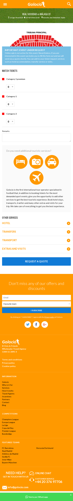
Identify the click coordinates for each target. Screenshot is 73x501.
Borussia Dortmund (44, 448)
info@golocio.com (18, 487)
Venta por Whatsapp (36, 496)
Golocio (5, 382)
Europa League (8, 422)
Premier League (9, 431)
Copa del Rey (7, 428)
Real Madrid (7, 451)
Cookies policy (9, 366)
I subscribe (36, 310)
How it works (7, 391)
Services (5, 388)
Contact (5, 402)
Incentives (6, 396)
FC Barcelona (7, 448)
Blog (4, 405)
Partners (6, 399)
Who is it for (7, 385)
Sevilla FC (6, 457)
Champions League (10, 419)
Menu (4, 3)
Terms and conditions (12, 359)
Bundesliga (7, 434)
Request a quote (36, 261)
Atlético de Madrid (10, 454)
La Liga (5, 425)
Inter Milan (7, 459)
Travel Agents (8, 393)
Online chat (43, 473)
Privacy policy (50, 317)
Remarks (6, 131)
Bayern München (9, 462)
